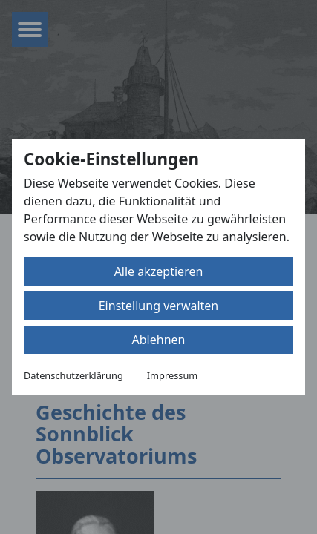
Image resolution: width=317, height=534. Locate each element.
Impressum (172, 375)
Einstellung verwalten (159, 305)
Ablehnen (159, 340)
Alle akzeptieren (158, 271)
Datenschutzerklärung (73, 375)
